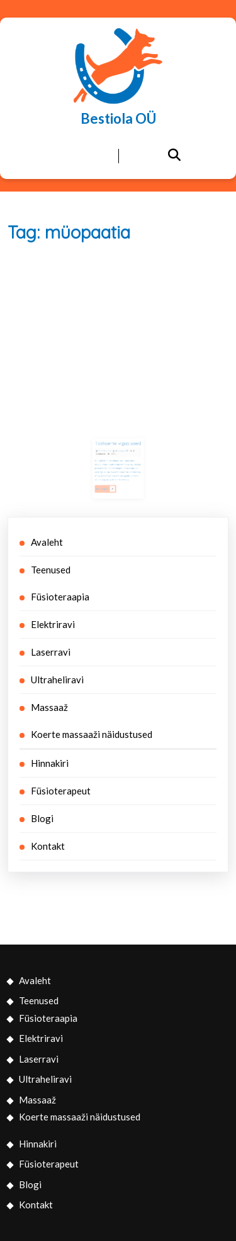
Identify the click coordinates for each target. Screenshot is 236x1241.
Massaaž (49, 707)
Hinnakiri (50, 763)
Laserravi (50, 652)
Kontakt (48, 846)
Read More (108, 483)
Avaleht (47, 542)
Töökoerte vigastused (118, 445)
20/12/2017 (107, 452)
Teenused (50, 569)
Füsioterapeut (61, 790)
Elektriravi (53, 624)
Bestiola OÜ (118, 118)
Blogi (42, 818)
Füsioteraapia (60, 596)
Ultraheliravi (57, 679)
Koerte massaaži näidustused (91, 734)
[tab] (62, 156)
